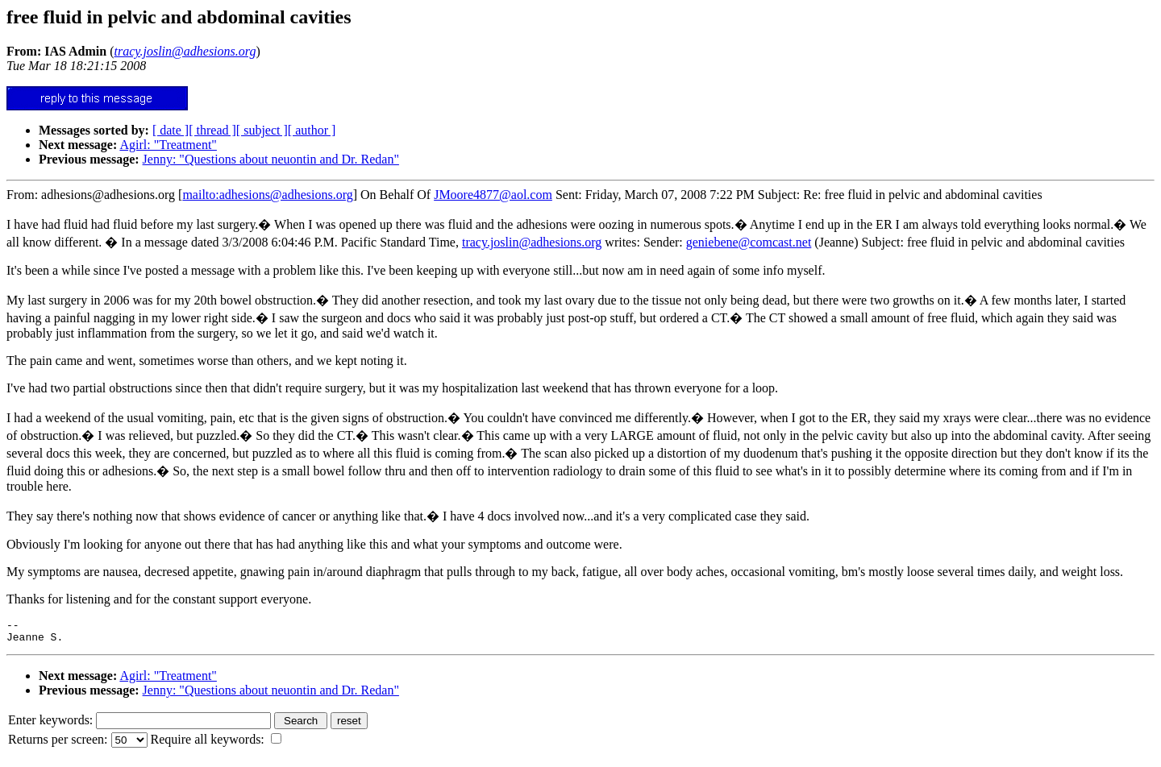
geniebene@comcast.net (749, 242)
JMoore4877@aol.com (493, 194)
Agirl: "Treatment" (167, 144)
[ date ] (170, 130)
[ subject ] (262, 130)
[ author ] (312, 130)
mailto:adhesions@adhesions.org (267, 194)
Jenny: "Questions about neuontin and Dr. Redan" (271, 159)
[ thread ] (212, 130)
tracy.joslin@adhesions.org (531, 242)
